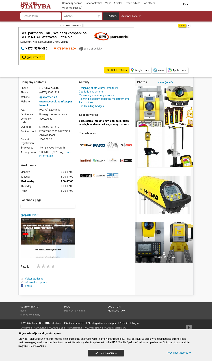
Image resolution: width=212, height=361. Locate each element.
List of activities (93, 3)
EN (186, 4)
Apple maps (177, 70)
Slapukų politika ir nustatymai (102, 318)
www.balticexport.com (115, 323)
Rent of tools (86, 102)
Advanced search (131, 16)
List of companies (70, 25)
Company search (72, 3)
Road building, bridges (91, 106)
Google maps (140, 70)
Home (23, 306)
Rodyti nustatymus (179, 352)
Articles (118, 3)
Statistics (124, 318)
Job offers (149, 3)
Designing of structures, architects (98, 88)
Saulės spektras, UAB (39, 318)
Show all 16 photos (164, 255)
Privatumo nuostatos (74, 318)
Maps (108, 3)
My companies (72, 7)
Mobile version (116, 306)
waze (159, 70)
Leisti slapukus (106, 353)
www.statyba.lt (75, 323)
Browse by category (30, 310)
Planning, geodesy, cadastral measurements (104, 98)
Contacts (57, 318)
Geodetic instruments (91, 91)
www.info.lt (26, 323)
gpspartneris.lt (32, 57)
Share (26, 281)
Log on (135, 318)
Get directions (78, 306)
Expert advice (132, 3)
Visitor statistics (32, 273)
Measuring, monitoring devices (96, 95)
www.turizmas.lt (57, 323)
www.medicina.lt (93, 323)
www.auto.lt (40, 323)
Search (112, 16)
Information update (34, 277)
